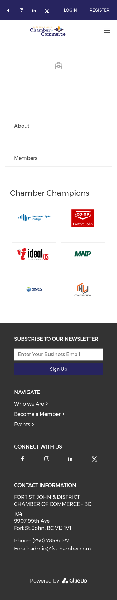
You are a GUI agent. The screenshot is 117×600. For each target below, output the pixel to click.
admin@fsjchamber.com (60, 549)
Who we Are (29, 404)
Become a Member (37, 414)
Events (22, 424)
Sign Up (58, 369)
